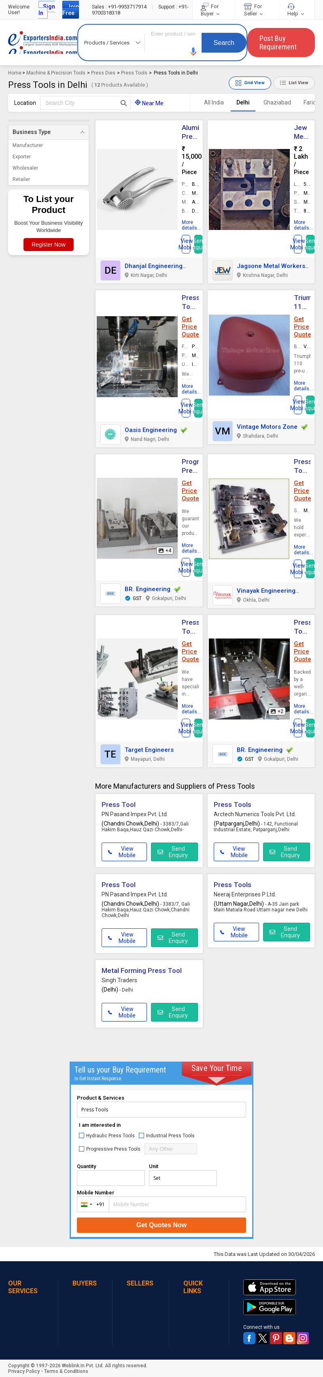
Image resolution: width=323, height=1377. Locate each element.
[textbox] (85, 103)
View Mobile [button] (122, 851)
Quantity (86, 1166)
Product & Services (100, 1098)
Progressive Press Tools (109, 1148)
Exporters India (42, 42)
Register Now (49, 244)
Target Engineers (149, 749)
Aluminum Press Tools (197, 136)
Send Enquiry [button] (172, 851)
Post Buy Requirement (278, 42)
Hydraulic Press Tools (107, 1135)
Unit (153, 1166)
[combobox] (91, 1204)
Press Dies (103, 73)
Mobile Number (95, 1193)
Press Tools (134, 73)
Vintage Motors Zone (267, 426)
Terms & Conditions (66, 1371)
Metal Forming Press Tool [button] (142, 970)
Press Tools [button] (232, 804)
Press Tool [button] (119, 804)
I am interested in (100, 1125)
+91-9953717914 (120, 7)
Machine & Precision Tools (55, 73)
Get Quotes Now (161, 1225)
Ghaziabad (277, 102)
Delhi (243, 102)
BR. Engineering (147, 589)
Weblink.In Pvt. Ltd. (83, 1365)
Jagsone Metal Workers (271, 266)
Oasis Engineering (151, 430)
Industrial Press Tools (167, 1135)
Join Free (70, 9)
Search (224, 42)
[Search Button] (124, 103)
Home (14, 73)
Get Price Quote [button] (190, 326)
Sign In (46, 9)
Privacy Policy (24, 1371)
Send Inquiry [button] (198, 244)
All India (214, 102)
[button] (193, 51)
